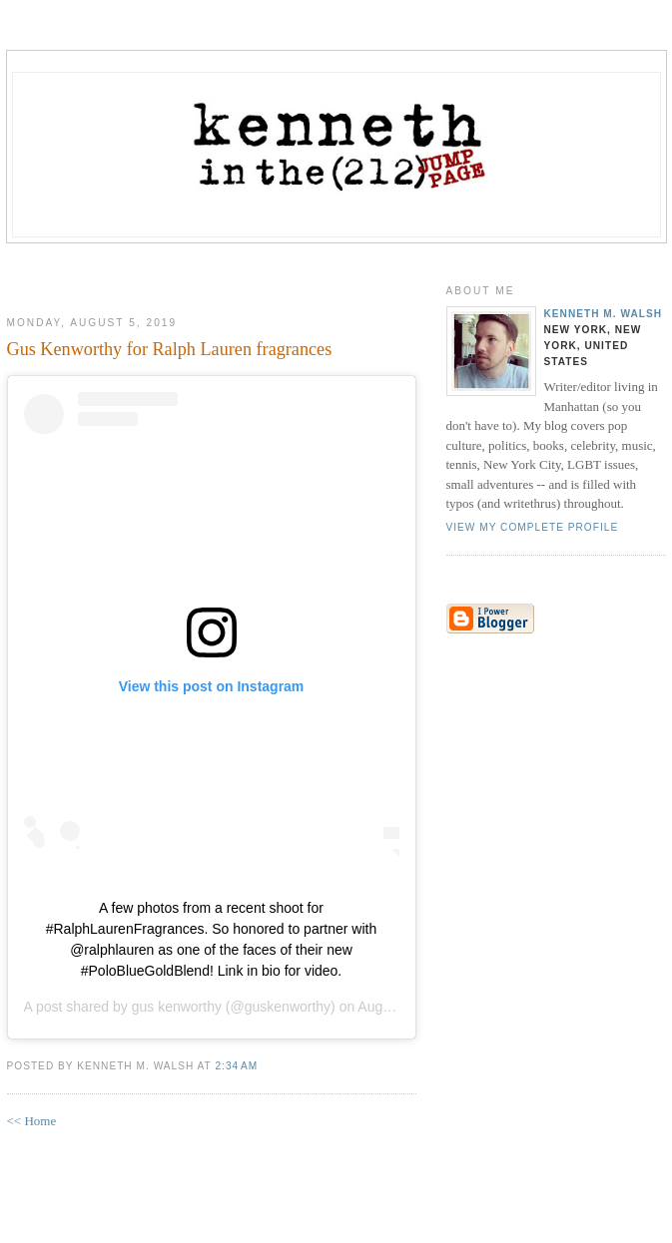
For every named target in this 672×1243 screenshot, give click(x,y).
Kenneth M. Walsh (603, 313)
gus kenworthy (177, 1007)
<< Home (32, 1120)
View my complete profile (532, 527)
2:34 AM (236, 1065)
